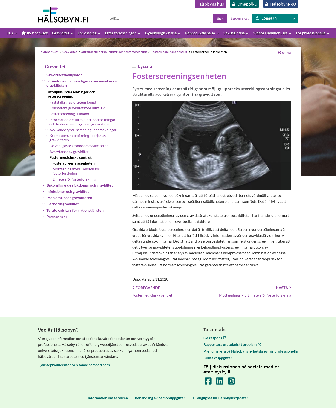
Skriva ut (286, 53)
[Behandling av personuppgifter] (160, 398)
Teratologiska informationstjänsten (75, 210)
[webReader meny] (134, 67)
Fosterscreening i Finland (69, 113)
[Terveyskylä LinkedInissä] (219, 382)
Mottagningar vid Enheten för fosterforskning (75, 171)
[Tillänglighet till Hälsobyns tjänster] (220, 398)
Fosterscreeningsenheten (207, 52)
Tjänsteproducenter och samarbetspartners (74, 364)
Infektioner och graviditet (67, 191)
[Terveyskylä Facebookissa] (208, 382)
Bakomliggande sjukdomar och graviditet (79, 185)
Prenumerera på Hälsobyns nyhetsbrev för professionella (250, 351)
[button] (144, 66)
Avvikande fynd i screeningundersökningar (82, 129)
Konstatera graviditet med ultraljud (77, 108)
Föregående (146, 287)
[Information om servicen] (108, 398)
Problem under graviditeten (69, 197)
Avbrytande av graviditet (69, 151)
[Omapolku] (244, 4)
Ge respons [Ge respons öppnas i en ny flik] (214, 338)
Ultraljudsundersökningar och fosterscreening (112, 52)
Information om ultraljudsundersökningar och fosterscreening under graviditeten (82, 121)
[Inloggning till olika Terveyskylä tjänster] (275, 18)
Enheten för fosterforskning (74, 179)
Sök (220, 18)
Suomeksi (240, 18)
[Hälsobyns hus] (210, 4)
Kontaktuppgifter (217, 358)
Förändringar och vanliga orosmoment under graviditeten (82, 83)
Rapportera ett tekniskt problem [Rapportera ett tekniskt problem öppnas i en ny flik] (232, 344)
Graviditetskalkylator (64, 74)
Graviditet (68, 52)
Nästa (283, 287)
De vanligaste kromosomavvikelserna (78, 145)
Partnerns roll (57, 216)
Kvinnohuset (49, 52)
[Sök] (159, 18)
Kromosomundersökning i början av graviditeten (77, 137)
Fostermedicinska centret (167, 52)
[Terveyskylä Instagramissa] (231, 382)
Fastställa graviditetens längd (72, 102)
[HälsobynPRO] (280, 4)
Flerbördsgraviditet (62, 204)
